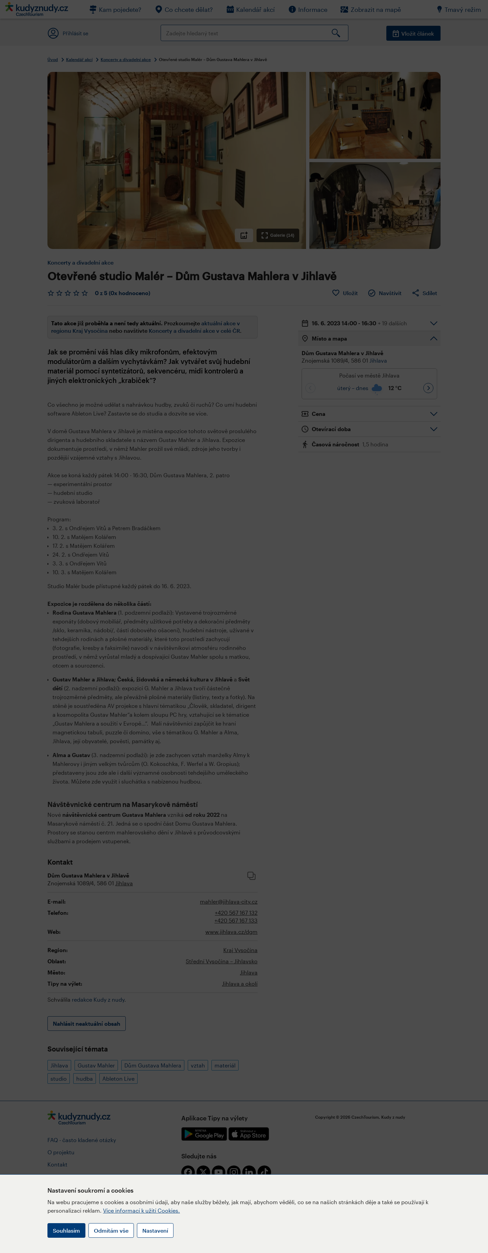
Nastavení (155, 1230)
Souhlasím (66, 1230)
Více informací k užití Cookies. (141, 1210)
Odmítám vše (111, 1230)
